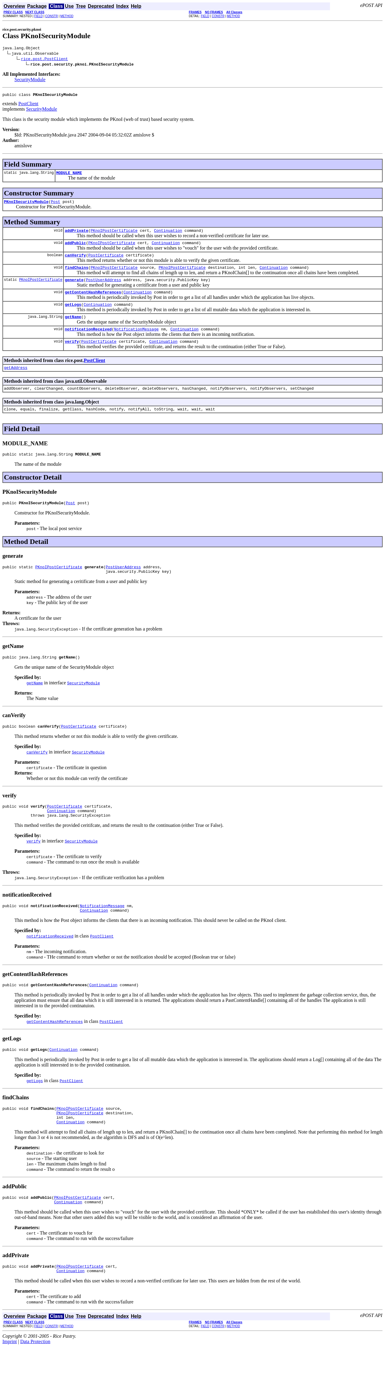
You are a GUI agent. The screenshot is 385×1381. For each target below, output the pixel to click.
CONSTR (51, 16)
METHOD (66, 16)
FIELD (38, 16)
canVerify (75, 261)
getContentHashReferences (93, 301)
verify (72, 354)
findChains (76, 274)
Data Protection (35, 1375)
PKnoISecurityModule (26, 205)
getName (73, 327)
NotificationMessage (136, 340)
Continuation (168, 235)
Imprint (9, 1375)
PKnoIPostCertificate (114, 235)
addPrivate (76, 235)
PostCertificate (105, 261)
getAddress (15, 381)
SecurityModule (29, 80)
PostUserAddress (103, 287)
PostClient (28, 105)
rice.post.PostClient (44, 59)
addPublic (75, 248)
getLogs (73, 314)
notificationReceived (88, 340)
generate (74, 287)
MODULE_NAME (69, 175)
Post (55, 205)
